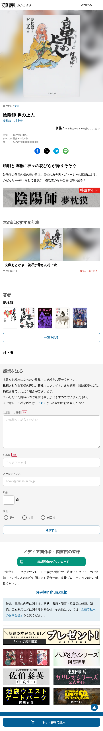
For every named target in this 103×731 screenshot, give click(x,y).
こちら (42, 403)
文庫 (17, 106)
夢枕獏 (7, 120)
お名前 (7, 454)
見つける (86, 5)
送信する (51, 530)
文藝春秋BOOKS (16, 5)
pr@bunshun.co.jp (51, 592)
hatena (56, 151)
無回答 (50, 517)
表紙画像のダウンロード (53, 561)
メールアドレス (12, 473)
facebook (37, 151)
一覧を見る (51, 337)
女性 (31, 517)
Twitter (47, 151)
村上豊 (18, 120)
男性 (12, 517)
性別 (5, 511)
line (66, 151)
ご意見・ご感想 (12, 412)
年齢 (5, 492)
